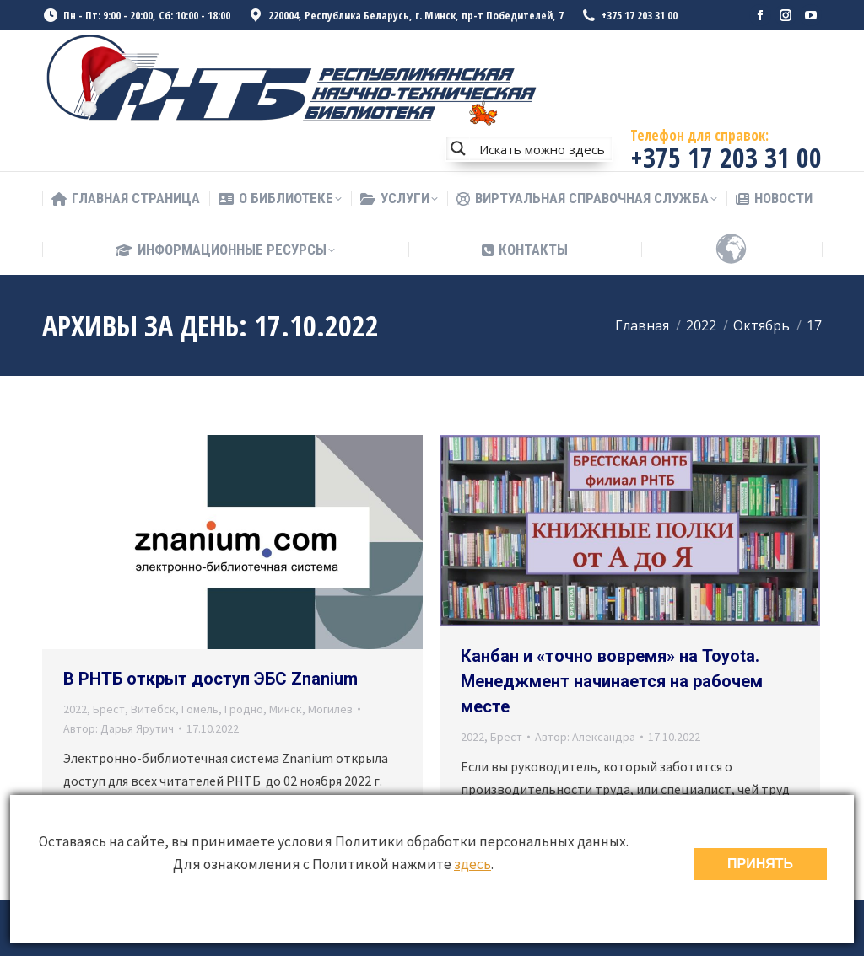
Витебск (153, 709)
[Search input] (541, 148)
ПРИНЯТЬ (760, 864)
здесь (472, 864)
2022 (75, 709)
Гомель (200, 709)
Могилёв (330, 709)
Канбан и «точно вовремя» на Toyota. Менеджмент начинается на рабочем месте (612, 681)
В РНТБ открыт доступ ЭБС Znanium (210, 679)
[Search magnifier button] (458, 148)
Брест (109, 709)
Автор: (118, 728)
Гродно (243, 709)
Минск (285, 709)
